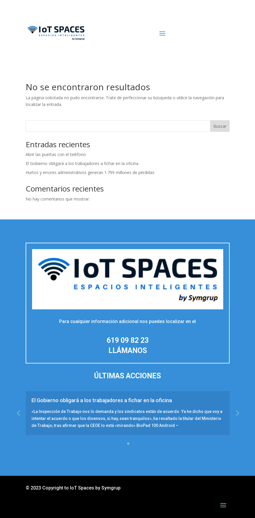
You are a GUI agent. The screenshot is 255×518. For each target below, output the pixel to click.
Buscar (219, 126)
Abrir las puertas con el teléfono (56, 154)
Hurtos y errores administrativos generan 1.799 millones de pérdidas (90, 172)
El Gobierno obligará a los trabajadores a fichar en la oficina (82, 163)
